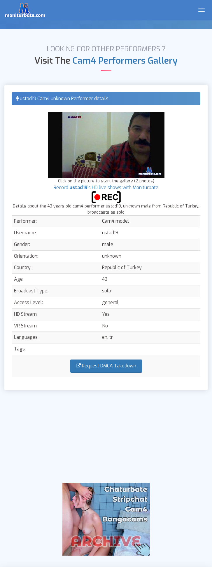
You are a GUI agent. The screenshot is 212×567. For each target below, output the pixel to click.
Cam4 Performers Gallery (125, 61)
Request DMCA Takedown (106, 366)
